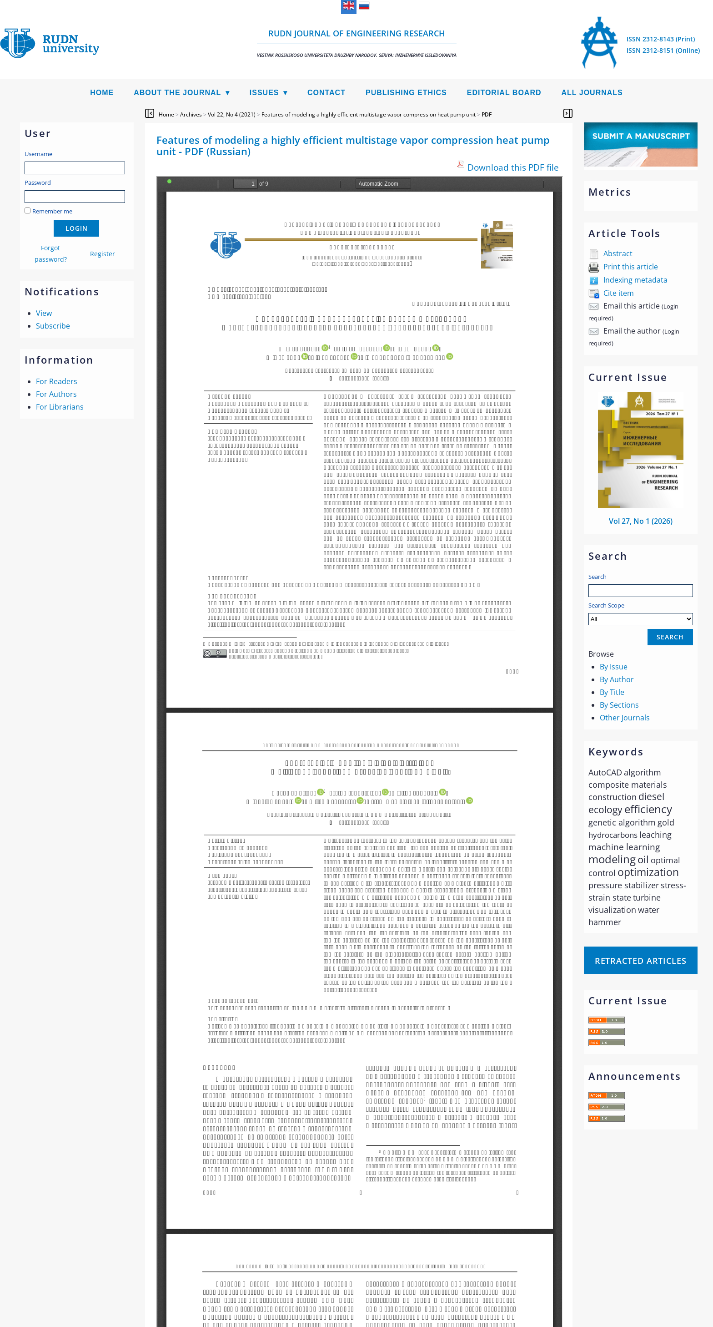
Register (102, 253)
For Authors (56, 394)
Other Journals (625, 718)
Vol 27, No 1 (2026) (641, 521)
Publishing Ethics (406, 92)
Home (102, 92)
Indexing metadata (635, 280)
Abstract (618, 253)
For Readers (56, 381)
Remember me (52, 211)
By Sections (619, 705)
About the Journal (177, 92)
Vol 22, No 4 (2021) (232, 114)
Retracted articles (641, 960)
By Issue (614, 667)
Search (597, 576)
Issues (264, 92)
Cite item (618, 293)
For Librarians (60, 407)
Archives (191, 114)
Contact (326, 92)
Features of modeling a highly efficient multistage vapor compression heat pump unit (368, 114)
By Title (612, 692)
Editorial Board (504, 92)
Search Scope (640, 613)
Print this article (630, 267)
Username (38, 154)
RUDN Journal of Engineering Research (357, 43)
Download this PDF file (513, 167)
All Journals (592, 92)
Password (38, 182)
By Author (617, 679)
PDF (487, 114)
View (44, 313)
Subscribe (53, 326)
